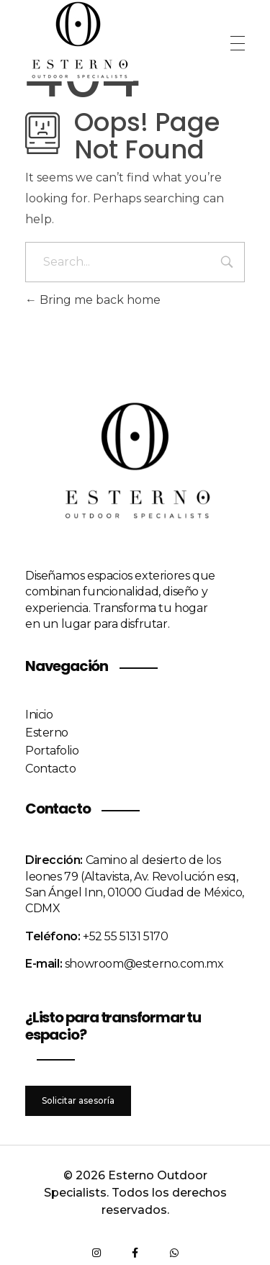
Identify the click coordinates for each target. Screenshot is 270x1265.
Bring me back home (93, 300)
